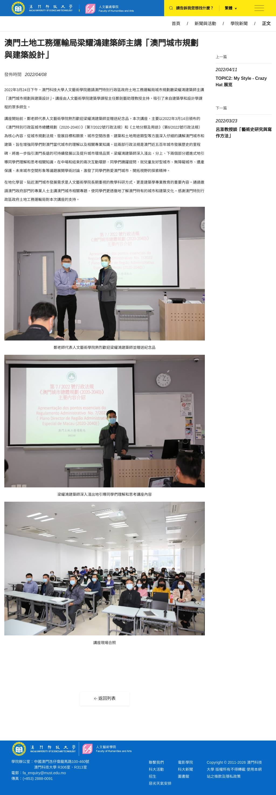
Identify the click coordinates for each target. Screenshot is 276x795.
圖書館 (183, 776)
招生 (152, 776)
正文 (266, 23)
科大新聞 (185, 769)
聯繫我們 (156, 762)
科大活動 (156, 769)
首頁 (176, 23)
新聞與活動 (205, 23)
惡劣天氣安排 (160, 783)
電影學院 (185, 762)
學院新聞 (239, 23)
